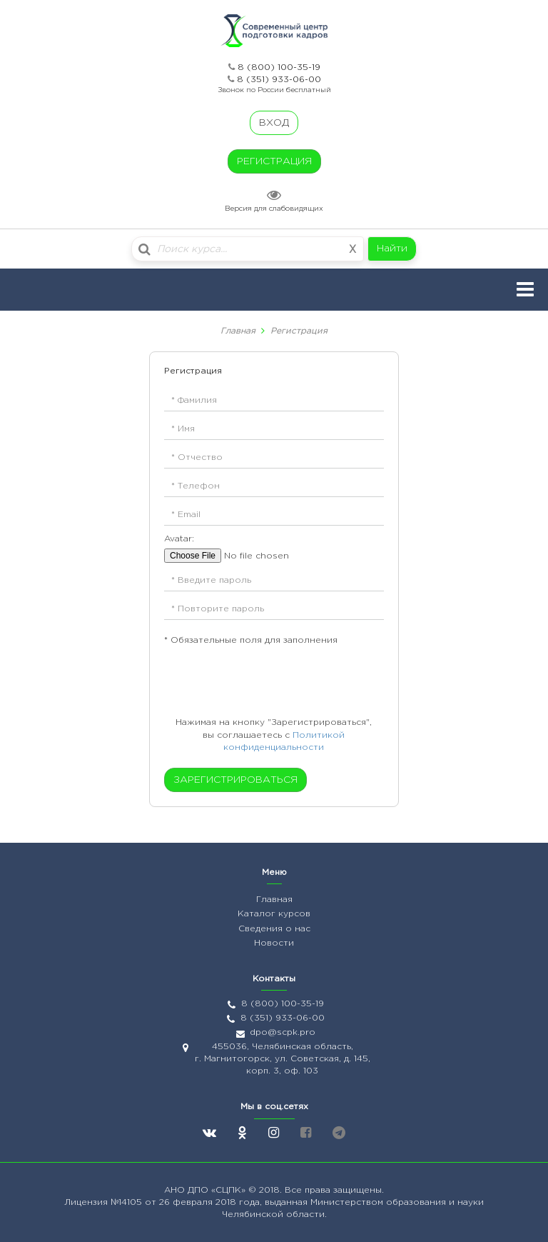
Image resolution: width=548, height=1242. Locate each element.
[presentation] (251, 681)
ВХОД (274, 123)
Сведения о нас (274, 929)
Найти (392, 248)
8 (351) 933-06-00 (279, 80)
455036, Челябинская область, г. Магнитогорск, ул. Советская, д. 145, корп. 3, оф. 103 (282, 1059)
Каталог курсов (274, 914)
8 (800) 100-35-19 (279, 67)
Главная (237, 331)
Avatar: (179, 539)
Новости (274, 943)
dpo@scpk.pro (282, 1032)
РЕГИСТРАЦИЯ (274, 161)
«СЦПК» (229, 1190)
